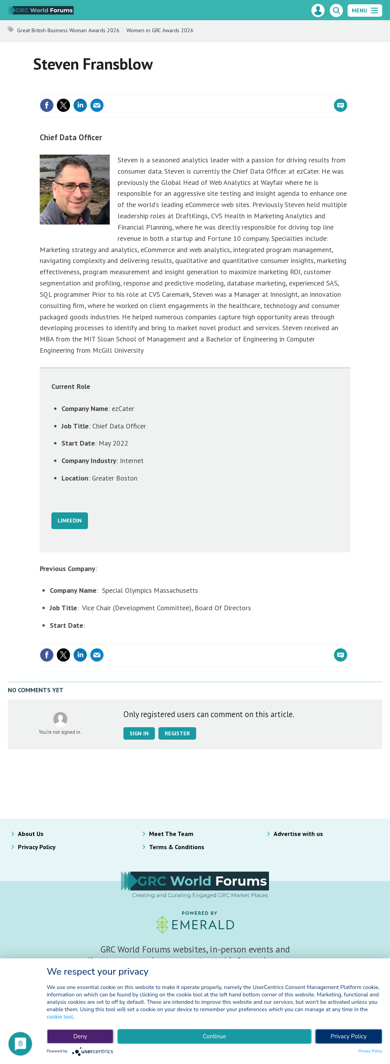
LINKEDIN (70, 520)
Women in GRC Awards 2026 (159, 30)
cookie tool (60, 1016)
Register (177, 733)
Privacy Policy (37, 847)
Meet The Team (171, 834)
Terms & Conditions (176, 847)
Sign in (139, 733)
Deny (80, 1036)
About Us (31, 834)
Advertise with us (298, 834)
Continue (214, 1036)
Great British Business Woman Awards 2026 (68, 30)
